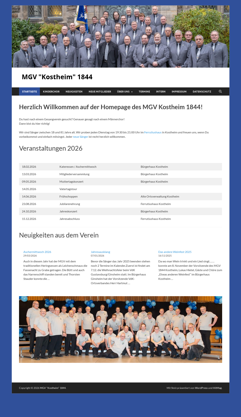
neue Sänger (80, 136)
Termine (144, 91)
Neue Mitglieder (100, 91)
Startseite (29, 91)
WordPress (201, 387)
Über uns (123, 91)
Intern (161, 91)
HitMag (217, 387)
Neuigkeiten (74, 91)
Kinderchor (51, 91)
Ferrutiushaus (153, 132)
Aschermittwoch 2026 (37, 251)
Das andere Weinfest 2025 (174, 251)
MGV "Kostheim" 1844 (57, 76)
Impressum (179, 91)
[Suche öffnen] (220, 91)
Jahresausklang (100, 251)
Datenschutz (202, 91)
